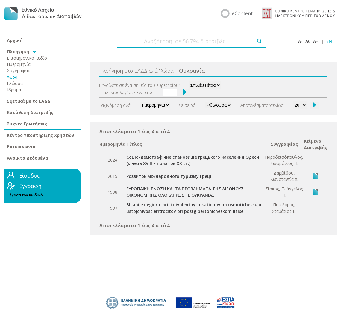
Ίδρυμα (14, 89)
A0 (307, 41)
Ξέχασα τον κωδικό (25, 195)
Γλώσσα (15, 83)
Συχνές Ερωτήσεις (27, 124)
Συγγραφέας (19, 70)
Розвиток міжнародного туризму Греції (169, 176)
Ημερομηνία (19, 64)
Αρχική (14, 40)
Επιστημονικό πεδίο (27, 58)
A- (300, 41)
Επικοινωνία (21, 146)
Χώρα (12, 77)
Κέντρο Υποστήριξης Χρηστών (40, 135)
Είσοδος (29, 175)
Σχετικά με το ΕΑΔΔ (28, 101)
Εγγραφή (30, 185)
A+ (316, 41)
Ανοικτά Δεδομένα (27, 158)
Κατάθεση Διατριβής (30, 112)
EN (329, 41)
